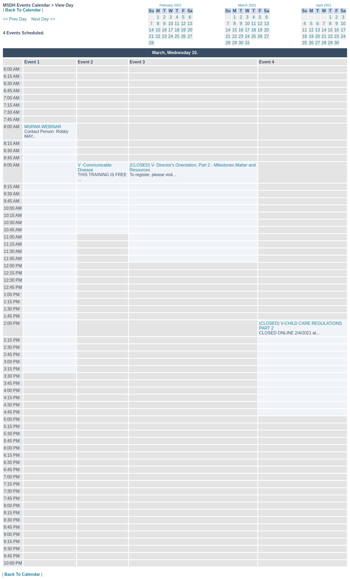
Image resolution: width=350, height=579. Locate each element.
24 (170, 36)
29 (234, 43)
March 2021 (247, 5)
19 (183, 30)
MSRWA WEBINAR (42, 126)
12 (183, 23)
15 (158, 30)
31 (247, 43)
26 (183, 36)
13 (190, 23)
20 (190, 30)
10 (170, 23)
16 (164, 30)
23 (164, 36)
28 (151, 43)
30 (240, 43)
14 (151, 30)
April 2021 (324, 5)
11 (177, 23)
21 (151, 36)
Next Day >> (43, 19)
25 (177, 36)
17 (170, 30)
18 (177, 30)
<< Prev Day (15, 19)
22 (158, 36)
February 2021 (170, 5)
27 (190, 36)
